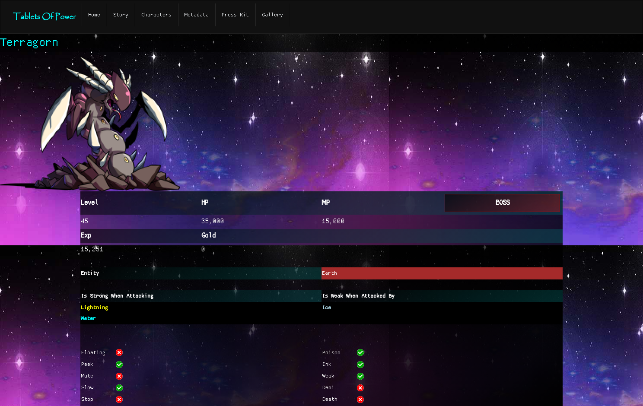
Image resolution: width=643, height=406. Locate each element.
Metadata (196, 15)
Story (120, 15)
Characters (156, 15)
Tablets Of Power (44, 17)
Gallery (272, 15)
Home (94, 15)
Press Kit (235, 15)
